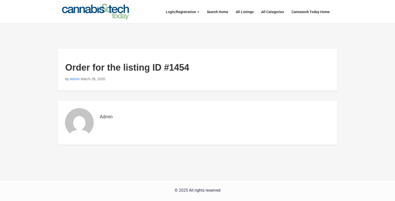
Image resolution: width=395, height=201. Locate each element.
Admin (75, 79)
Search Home (217, 12)
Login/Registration (182, 12)
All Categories (272, 12)
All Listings (245, 12)
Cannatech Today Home (310, 12)
